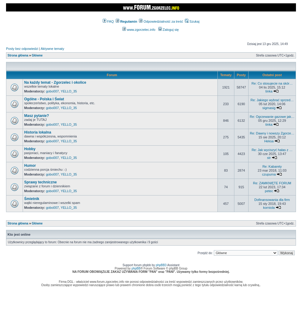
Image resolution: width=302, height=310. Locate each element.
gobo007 (52, 91)
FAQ (108, 21)
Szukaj (192, 21)
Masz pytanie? (36, 116)
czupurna (269, 174)
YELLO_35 (69, 91)
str (269, 158)
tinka (268, 91)
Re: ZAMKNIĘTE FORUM (272, 183)
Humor (30, 165)
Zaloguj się (168, 29)
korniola (269, 207)
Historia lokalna (37, 132)
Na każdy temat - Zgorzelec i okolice (55, 82)
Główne (37, 55)
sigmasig (268, 108)
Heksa (269, 141)
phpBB (135, 268)
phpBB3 (161, 265)
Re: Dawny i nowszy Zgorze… (272, 133)
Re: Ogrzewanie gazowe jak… (272, 116)
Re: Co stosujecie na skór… (272, 83)
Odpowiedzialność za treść (161, 21)
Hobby (29, 149)
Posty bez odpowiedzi (22, 48)
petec (269, 191)
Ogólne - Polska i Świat (44, 99)
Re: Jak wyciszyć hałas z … (272, 150)
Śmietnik (31, 199)
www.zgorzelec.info (138, 29)
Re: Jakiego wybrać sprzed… (272, 100)
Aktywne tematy (52, 48)
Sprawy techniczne (40, 182)
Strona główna (18, 55)
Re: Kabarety (272, 166)
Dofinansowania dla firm (272, 200)
